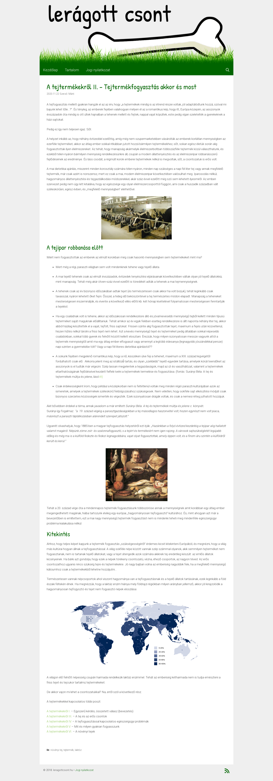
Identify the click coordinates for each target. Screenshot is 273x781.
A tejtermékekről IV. (59, 721)
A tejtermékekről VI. (59, 731)
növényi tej (56, 750)
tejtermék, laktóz (73, 750)
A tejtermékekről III (59, 716)
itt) (101, 376)
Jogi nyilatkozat (98, 70)
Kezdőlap (50, 70)
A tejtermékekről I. (58, 711)
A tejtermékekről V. (59, 726)
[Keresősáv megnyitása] (227, 70)
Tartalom (72, 70)
